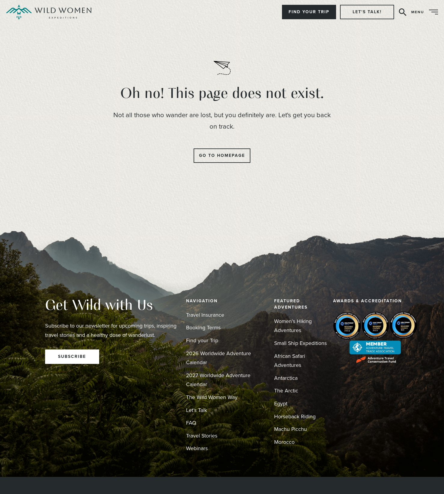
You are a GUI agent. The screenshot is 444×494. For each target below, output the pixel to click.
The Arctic (286, 391)
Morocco (284, 442)
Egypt (280, 403)
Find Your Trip (309, 12)
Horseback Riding (295, 416)
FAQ (191, 423)
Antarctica (286, 378)
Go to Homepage (222, 155)
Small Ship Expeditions (301, 343)
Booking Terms (203, 327)
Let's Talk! (367, 12)
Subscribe (72, 356)
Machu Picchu (291, 429)
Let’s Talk (196, 410)
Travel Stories (202, 436)
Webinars (197, 448)
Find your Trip (202, 340)
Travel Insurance (205, 315)
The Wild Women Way (212, 397)
